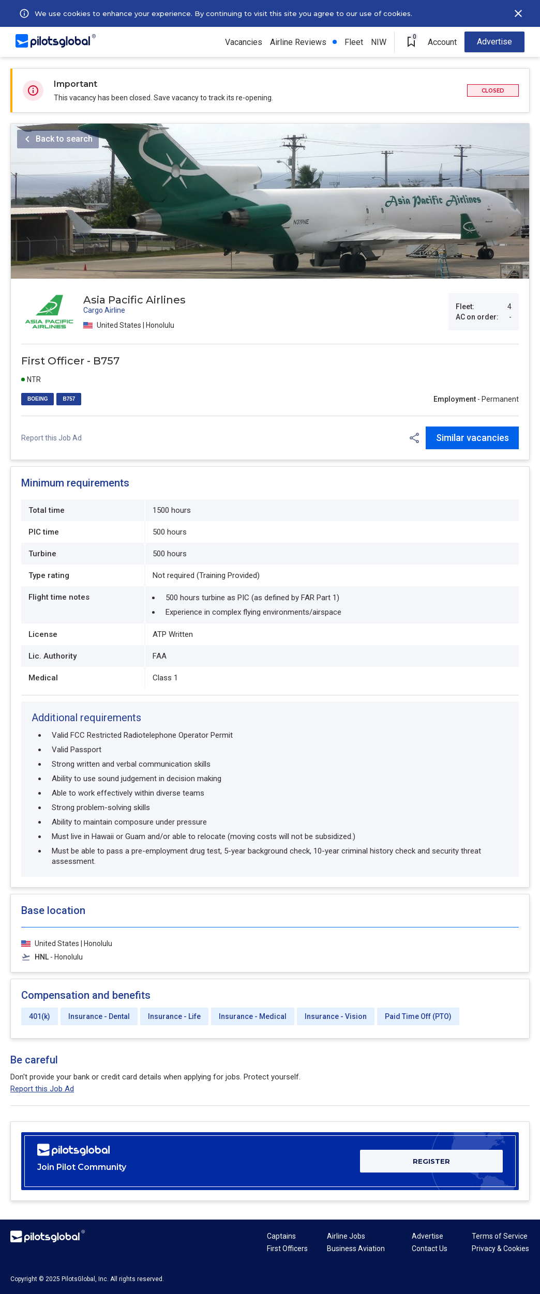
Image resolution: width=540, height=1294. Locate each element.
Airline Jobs (346, 1236)
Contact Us (429, 1248)
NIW (378, 42)
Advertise (494, 42)
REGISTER (431, 1161)
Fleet (353, 42)
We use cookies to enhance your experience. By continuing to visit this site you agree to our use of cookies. (223, 13)
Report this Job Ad (51, 438)
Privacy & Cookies (500, 1248)
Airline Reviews (298, 42)
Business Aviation (356, 1248)
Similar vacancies (472, 437)
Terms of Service (500, 1236)
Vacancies (243, 42)
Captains (281, 1236)
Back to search (64, 139)
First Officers (287, 1248)
